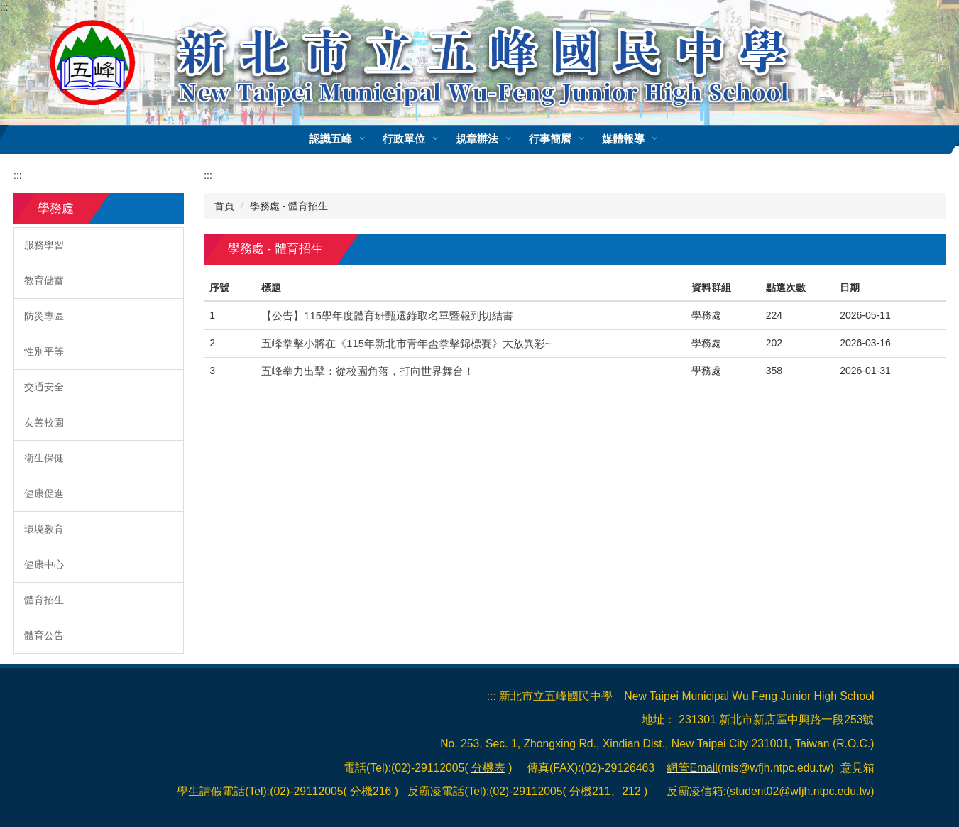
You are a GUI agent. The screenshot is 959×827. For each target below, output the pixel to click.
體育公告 (44, 635)
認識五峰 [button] (351, 139)
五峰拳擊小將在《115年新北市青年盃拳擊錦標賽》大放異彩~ (406, 343)
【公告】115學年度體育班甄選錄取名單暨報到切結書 (387, 316)
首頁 (224, 206)
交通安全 (44, 387)
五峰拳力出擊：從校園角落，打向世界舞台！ (367, 371)
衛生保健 (44, 458)
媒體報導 (644, 139)
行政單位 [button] (424, 139)
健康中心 (44, 564)
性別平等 (44, 351)
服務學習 (44, 245)
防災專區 (44, 316)
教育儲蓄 (44, 280)
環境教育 (44, 529)
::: (4, 7)
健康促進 (44, 493)
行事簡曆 (570, 139)
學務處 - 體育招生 (289, 206)
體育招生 (44, 600)
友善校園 (44, 422)
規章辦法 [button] (497, 139)
